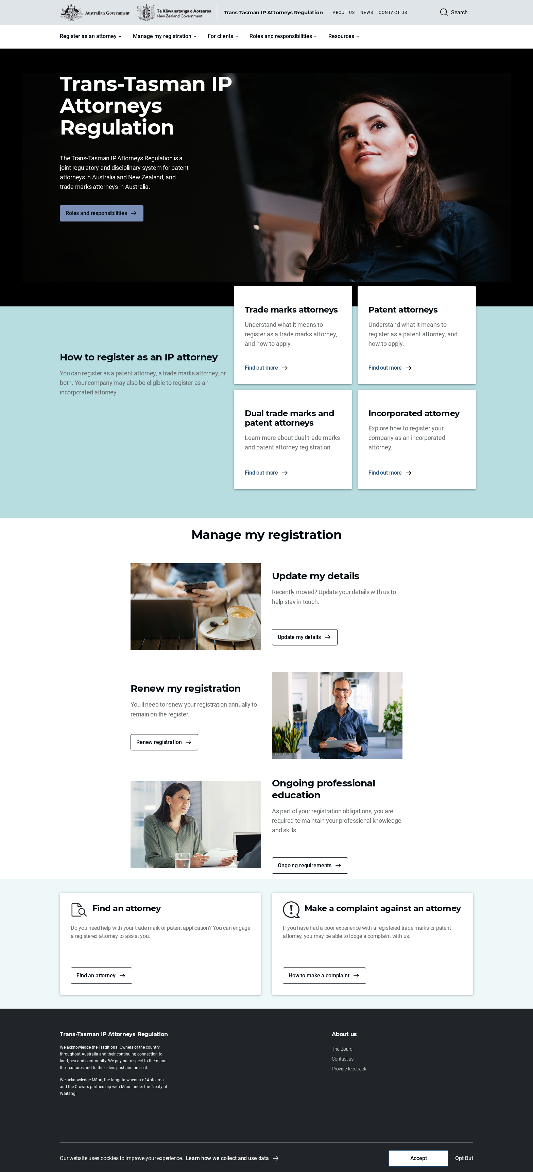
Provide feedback (349, 1068)
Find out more (261, 368)
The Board (342, 1049)
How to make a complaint (319, 975)
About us (344, 12)
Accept (418, 1158)
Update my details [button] (299, 637)
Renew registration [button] (159, 742)
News (366, 12)
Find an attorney (96, 975)
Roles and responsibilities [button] (96, 213)
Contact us (393, 12)
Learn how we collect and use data (227, 1158)
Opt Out (464, 1158)
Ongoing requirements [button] (304, 865)
